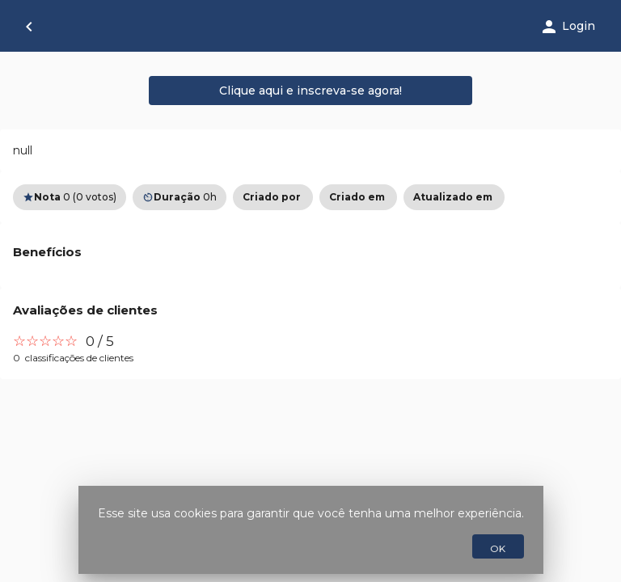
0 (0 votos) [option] (69, 197)
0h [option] (179, 197)
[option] (273, 197)
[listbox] (310, 197)
